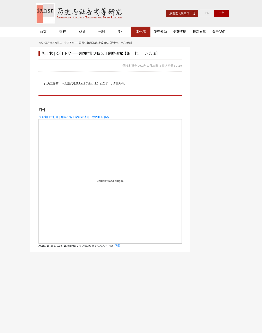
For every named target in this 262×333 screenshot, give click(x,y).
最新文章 (199, 32)
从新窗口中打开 (48, 117)
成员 (82, 32)
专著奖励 (179, 32)
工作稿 (141, 32)
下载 (117, 245)
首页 (43, 32)
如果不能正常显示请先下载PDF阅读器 (85, 117)
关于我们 (218, 32)
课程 (62, 32)
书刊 (101, 32)
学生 (121, 32)
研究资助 (160, 32)
